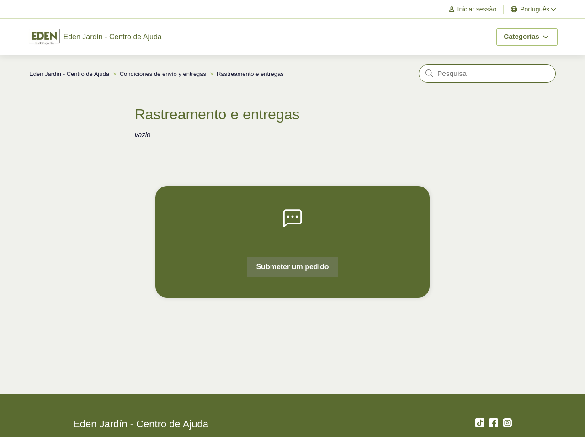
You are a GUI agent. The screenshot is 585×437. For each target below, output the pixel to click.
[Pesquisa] (487, 73)
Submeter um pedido (292, 267)
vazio (142, 135)
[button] (477, 9)
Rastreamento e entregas (250, 73)
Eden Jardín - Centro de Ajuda (69, 73)
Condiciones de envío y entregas (163, 73)
